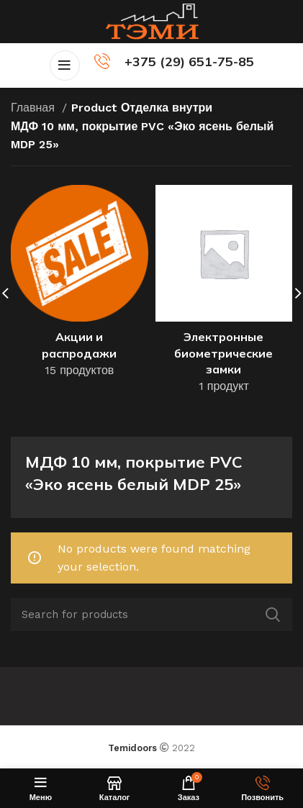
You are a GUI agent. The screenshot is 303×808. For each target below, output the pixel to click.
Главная (34, 107)
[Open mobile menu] (64, 65)
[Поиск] (151, 614)
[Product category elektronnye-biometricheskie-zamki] (224, 294)
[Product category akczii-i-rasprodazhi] (79, 286)
